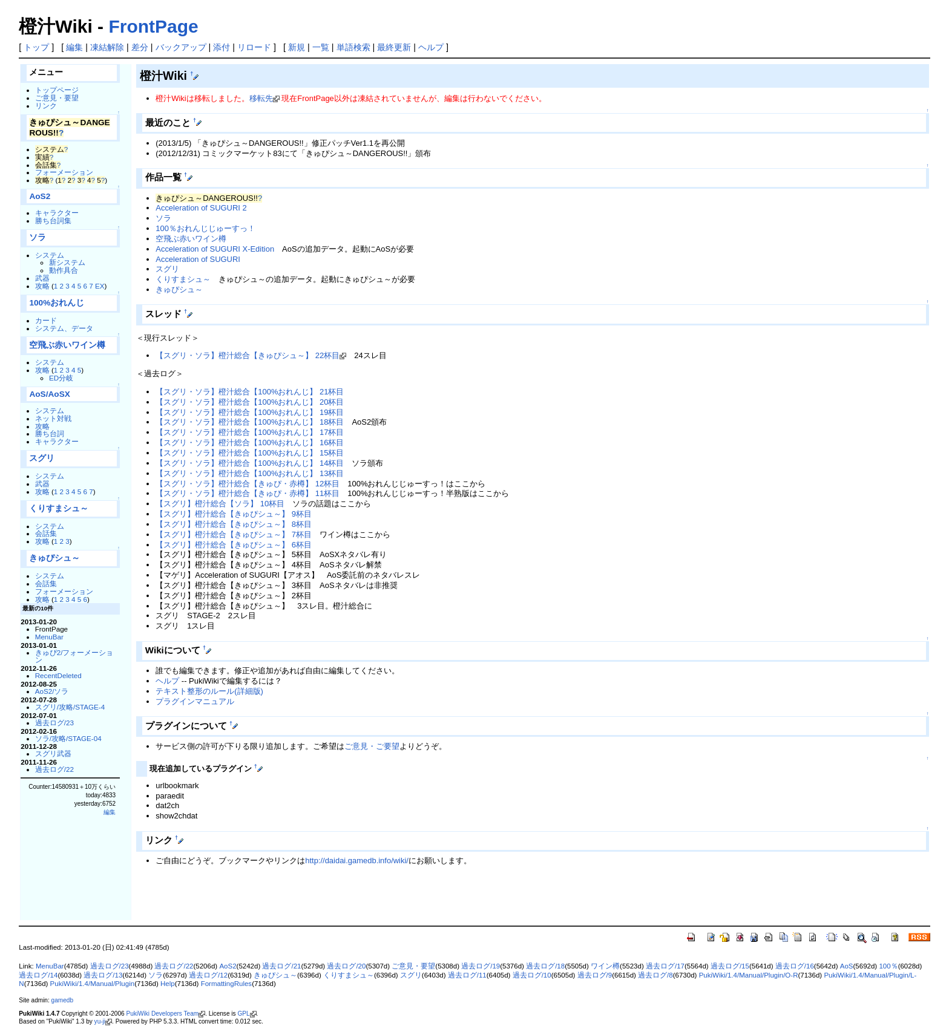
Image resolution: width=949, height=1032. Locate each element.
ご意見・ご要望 (371, 746)
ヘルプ (431, 47)
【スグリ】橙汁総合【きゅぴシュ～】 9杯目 (234, 513)
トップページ (57, 90)
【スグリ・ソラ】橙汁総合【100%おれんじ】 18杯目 (250, 421)
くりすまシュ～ (58, 508)
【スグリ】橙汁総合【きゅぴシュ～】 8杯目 (234, 524)
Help (167, 983)
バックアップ (181, 47)
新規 (296, 47)
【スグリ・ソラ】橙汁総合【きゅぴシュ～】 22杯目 (248, 355)
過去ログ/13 (103, 975)
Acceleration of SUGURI (198, 259)
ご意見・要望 (57, 98)
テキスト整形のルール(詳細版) (209, 691)
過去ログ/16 (794, 966)
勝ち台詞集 (53, 220)
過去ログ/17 (665, 966)
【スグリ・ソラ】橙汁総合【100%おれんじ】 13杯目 (250, 473)
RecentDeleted (58, 675)
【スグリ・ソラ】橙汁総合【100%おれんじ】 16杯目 (250, 442)
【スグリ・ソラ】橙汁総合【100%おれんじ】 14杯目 (250, 463)
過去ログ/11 (467, 975)
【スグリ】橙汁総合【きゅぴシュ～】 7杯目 (234, 534)
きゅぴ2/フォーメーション (74, 656)
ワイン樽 (605, 966)
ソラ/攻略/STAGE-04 (68, 738)
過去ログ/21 (281, 966)
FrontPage (153, 26)
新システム (67, 262)
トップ (36, 47)
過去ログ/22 (54, 769)
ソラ (37, 237)
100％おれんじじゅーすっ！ (205, 228)
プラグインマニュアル (195, 701)
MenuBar (49, 637)
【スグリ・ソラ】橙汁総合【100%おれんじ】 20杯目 (250, 402)
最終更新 (394, 47)
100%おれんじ (56, 302)
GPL (243, 1013)
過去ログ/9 (594, 975)
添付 (221, 47)
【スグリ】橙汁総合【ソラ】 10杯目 (220, 503)
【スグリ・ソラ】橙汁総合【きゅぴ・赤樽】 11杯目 (248, 493)
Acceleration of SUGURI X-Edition (215, 248)
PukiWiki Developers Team (162, 1013)
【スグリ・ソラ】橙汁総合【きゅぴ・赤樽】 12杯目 (248, 483)
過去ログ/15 (730, 966)
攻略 (42, 286)
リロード (254, 47)
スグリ (41, 458)
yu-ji (99, 1021)
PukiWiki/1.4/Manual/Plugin (92, 983)
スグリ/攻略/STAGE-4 (70, 707)
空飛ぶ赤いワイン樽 (67, 345)
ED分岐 (61, 378)
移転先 (261, 98)
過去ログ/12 (208, 975)
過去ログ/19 (480, 966)
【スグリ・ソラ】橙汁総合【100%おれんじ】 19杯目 (250, 412)
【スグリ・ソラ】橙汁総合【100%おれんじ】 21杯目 (250, 391)
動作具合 (63, 270)
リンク (46, 105)
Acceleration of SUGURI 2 (201, 207)
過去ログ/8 (655, 975)
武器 (42, 278)
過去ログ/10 (532, 975)
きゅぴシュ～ (54, 558)
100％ (888, 966)
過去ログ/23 (54, 723)
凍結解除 (107, 47)
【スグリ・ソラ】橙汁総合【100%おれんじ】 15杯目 (250, 452)
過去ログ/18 (545, 966)
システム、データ (64, 328)
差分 (139, 47)
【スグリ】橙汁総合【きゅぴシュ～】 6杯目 (234, 544)
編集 (74, 47)
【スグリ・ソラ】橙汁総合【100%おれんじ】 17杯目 (250, 432)
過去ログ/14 (38, 975)
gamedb (62, 1000)
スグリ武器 (53, 753)
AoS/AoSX (49, 394)
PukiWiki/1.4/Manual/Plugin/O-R (748, 975)
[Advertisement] (277, 900)
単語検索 (353, 47)
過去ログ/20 (346, 966)
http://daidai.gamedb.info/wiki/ (357, 860)
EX (100, 286)
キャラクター (57, 213)
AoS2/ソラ (52, 691)
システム (49, 255)
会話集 (46, 533)
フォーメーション (64, 172)
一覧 (320, 47)
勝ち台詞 (49, 433)
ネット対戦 (53, 418)
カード (46, 320)
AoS (846, 966)
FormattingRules (226, 983)
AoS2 (39, 196)
